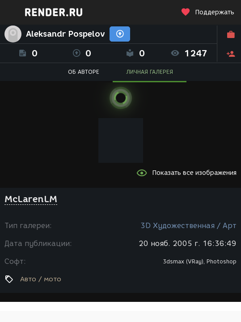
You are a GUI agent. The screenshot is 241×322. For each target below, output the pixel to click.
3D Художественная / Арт (188, 225)
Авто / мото (40, 279)
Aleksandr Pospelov (65, 34)
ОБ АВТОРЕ (83, 71)
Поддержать (207, 12)
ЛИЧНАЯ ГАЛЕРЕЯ (149, 71)
